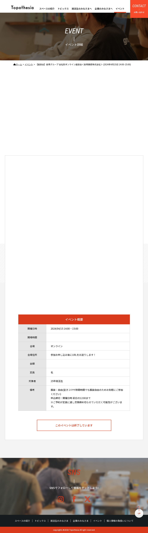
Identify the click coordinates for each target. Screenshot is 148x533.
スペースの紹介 (47, 8)
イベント (120, 8)
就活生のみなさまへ (82, 8)
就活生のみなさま (59, 520)
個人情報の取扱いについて (120, 520)
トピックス (63, 8)
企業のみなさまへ (104, 8)
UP (138, 512)
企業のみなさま (81, 520)
